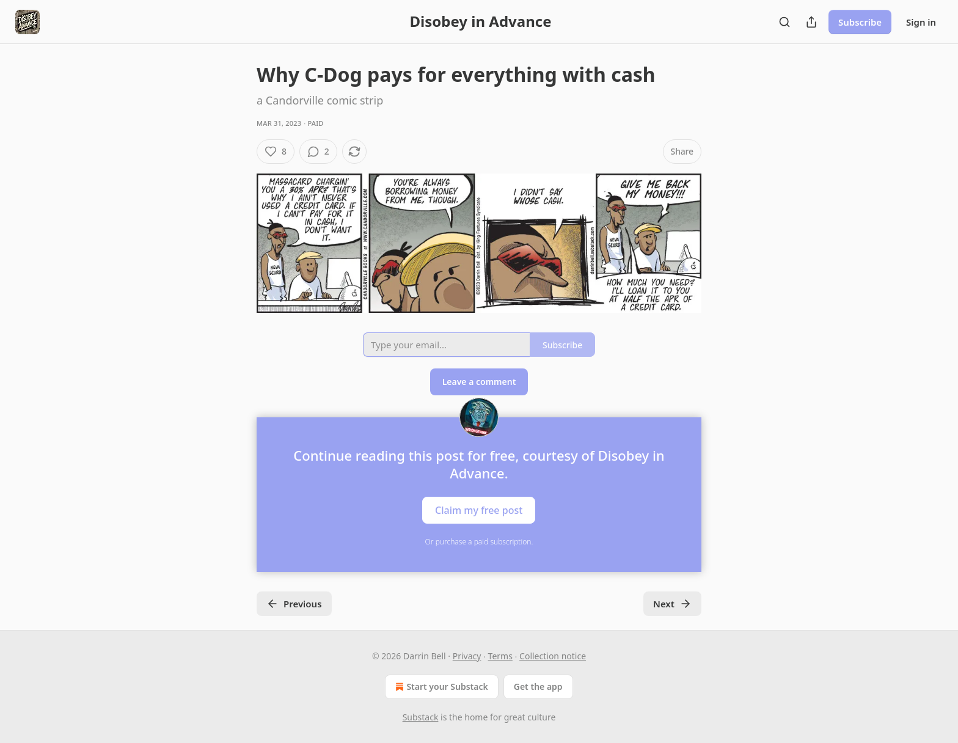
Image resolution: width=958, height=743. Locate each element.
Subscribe (860, 22)
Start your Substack (440, 687)
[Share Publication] (811, 22)
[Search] (784, 22)
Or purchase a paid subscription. (479, 541)
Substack (421, 717)
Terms (500, 656)
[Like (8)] (275, 151)
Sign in (921, 22)
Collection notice (552, 656)
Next (672, 604)
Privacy (467, 656)
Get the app (538, 686)
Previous (294, 604)
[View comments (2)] (318, 151)
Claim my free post (478, 509)
